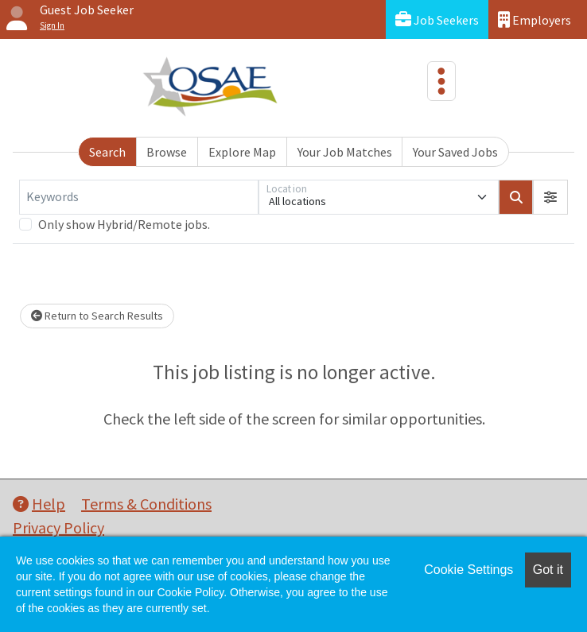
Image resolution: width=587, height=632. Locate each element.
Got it (548, 569)
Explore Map (242, 152)
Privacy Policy (58, 527)
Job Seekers (437, 19)
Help (39, 504)
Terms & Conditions (146, 504)
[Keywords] (139, 197)
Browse (166, 152)
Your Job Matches (344, 152)
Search (107, 152)
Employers (534, 19)
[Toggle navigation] (441, 81)
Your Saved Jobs (455, 152)
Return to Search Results (97, 315)
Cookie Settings (468, 569)
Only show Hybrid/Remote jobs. (124, 224)
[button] (550, 197)
